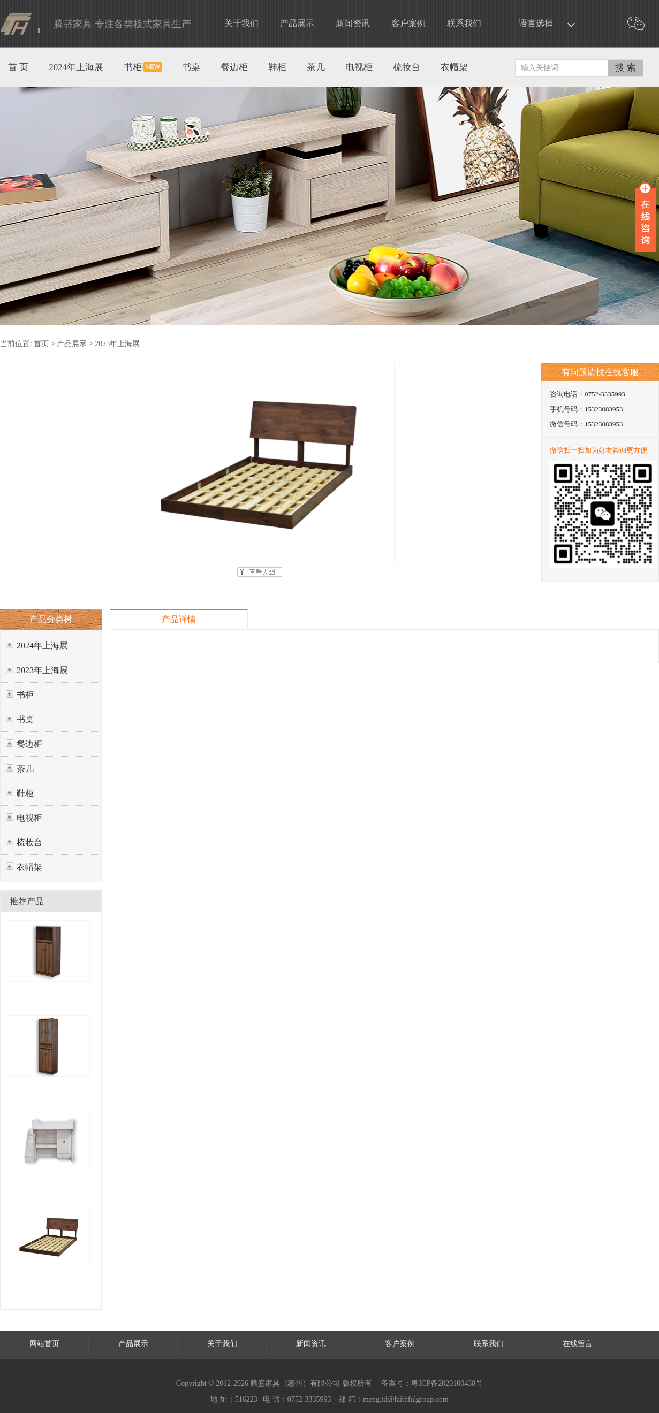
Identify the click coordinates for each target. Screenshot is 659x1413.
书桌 (25, 719)
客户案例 (408, 23)
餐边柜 (29, 743)
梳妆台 (29, 842)
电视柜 (29, 817)
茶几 (25, 768)
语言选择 (536, 23)
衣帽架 (29, 867)
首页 (41, 344)
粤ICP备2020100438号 (447, 1383)
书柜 (25, 694)
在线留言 (578, 1344)
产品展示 (297, 23)
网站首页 (44, 1344)
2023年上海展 (117, 344)
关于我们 (241, 23)
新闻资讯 (353, 23)
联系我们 (464, 23)
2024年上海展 (42, 645)
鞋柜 (25, 793)
